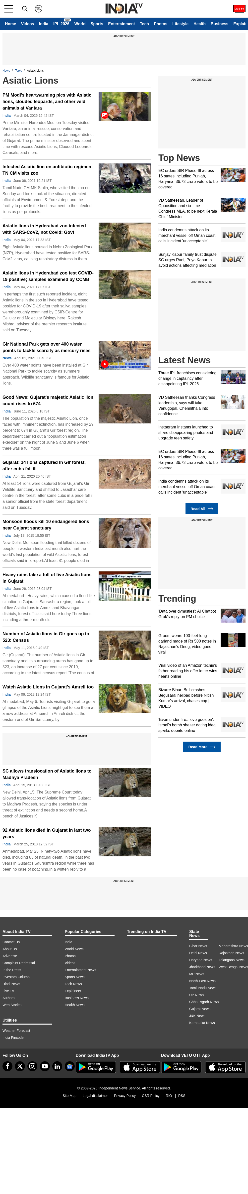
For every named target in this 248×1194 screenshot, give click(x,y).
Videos (27, 24)
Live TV (8, 991)
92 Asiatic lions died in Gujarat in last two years (46, 833)
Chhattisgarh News (204, 1002)
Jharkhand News (202, 967)
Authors (8, 998)
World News (74, 949)
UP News (196, 995)
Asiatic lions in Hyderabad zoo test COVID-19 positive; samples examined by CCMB (48, 276)
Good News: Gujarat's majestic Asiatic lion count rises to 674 (47, 400)
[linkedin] (57, 1066)
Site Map (69, 1096)
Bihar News (198, 946)
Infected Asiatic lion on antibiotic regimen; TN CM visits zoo (47, 170)
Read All (201, 509)
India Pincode (13, 1038)
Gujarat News (199, 1009)
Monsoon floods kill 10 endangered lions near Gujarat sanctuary (45, 525)
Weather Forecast (16, 1031)
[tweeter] (20, 1066)
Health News (74, 1005)
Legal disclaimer (95, 1096)
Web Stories (11, 1005)
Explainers (73, 991)
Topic (18, 70)
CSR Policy (151, 1096)
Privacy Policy (125, 1096)
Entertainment (121, 24)
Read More (201, 747)
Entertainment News (80, 970)
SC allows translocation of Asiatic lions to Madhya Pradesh (46, 774)
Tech (144, 24)
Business (219, 24)
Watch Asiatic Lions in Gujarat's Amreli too (48, 686)
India (43, 24)
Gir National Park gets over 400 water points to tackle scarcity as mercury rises (46, 347)
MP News (196, 974)
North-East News (202, 981)
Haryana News (200, 960)
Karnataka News (202, 1023)
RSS (182, 1096)
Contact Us (11, 942)
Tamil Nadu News (202, 988)
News (6, 70)
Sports (97, 24)
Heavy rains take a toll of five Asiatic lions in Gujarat (46, 578)
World (80, 24)
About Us (9, 949)
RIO (169, 1096)
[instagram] (32, 1066)
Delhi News (198, 953)
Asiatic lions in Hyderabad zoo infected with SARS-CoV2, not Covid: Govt (44, 229)
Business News (77, 998)
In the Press (11, 970)
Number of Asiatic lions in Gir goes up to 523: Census (45, 637)
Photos (160, 24)
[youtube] (45, 1066)
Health (199, 24)
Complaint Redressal (18, 963)
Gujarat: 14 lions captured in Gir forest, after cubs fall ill (44, 465)
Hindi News (11, 984)
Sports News (74, 977)
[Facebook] (7, 1066)
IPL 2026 (61, 24)
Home (10, 24)
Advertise (9, 956)
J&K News (197, 1016)
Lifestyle (180, 24)
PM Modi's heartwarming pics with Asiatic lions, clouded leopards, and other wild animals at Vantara (46, 102)
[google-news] (70, 1066)
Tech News (73, 984)
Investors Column (16, 977)
